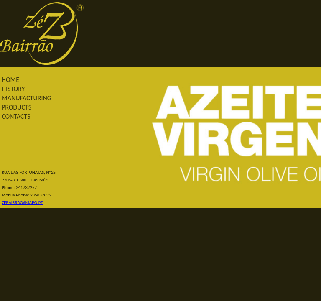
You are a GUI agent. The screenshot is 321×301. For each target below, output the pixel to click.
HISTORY (13, 89)
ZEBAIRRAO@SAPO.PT (22, 202)
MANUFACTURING (26, 98)
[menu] (34, 98)
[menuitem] (34, 79)
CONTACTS (16, 116)
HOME (10, 80)
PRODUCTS (16, 107)
